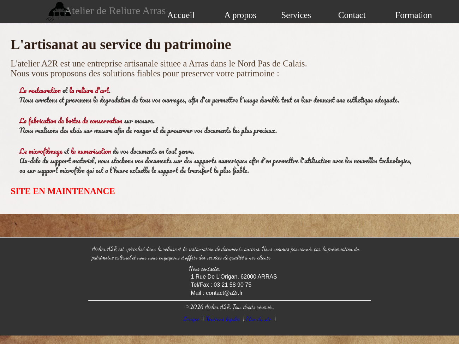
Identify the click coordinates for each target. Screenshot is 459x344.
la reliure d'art (89, 90)
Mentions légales (222, 318)
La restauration (40, 90)
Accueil (181, 15)
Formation (413, 15)
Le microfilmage (40, 151)
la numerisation (91, 151)
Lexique (191, 318)
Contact (352, 15)
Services (296, 15)
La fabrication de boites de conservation (70, 120)
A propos (240, 15)
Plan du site (258, 318)
